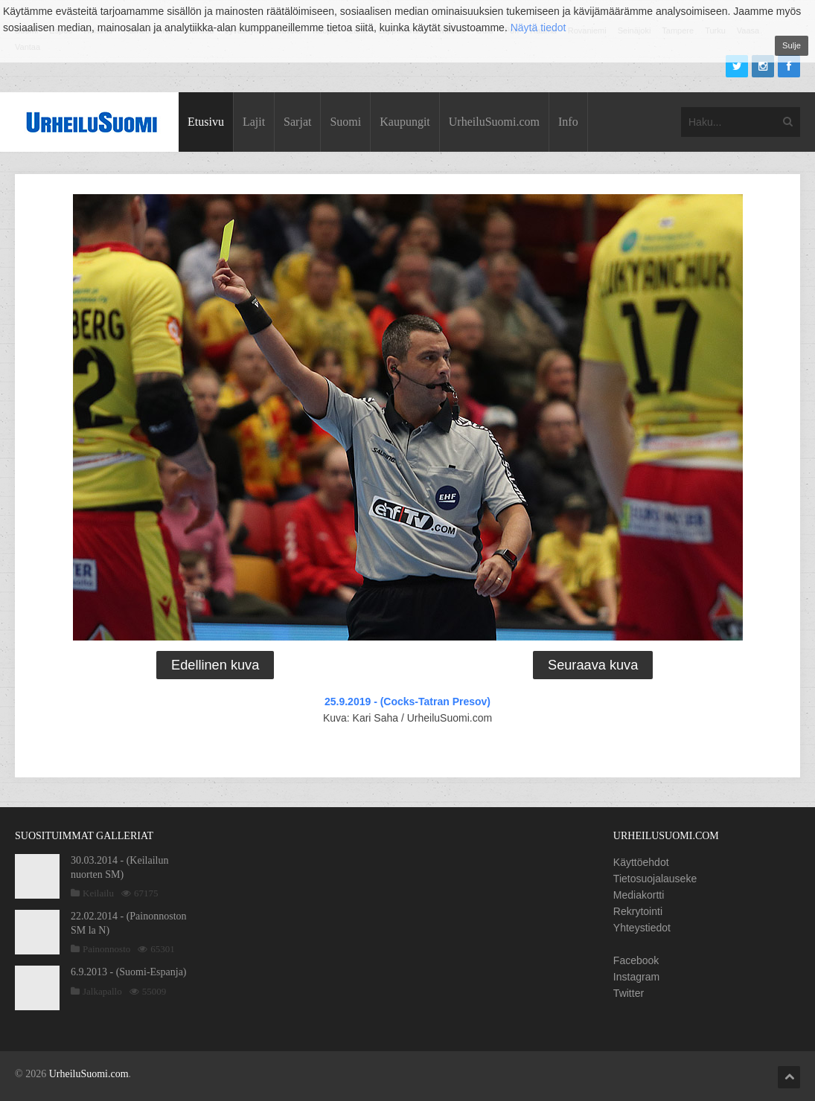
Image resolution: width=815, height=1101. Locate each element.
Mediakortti (638, 895)
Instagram (636, 977)
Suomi (345, 121)
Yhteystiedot (642, 928)
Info (568, 121)
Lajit (254, 121)
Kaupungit (405, 121)
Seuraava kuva (593, 665)
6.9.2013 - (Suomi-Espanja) (129, 972)
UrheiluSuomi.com (494, 121)
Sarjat (297, 121)
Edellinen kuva (215, 665)
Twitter (628, 993)
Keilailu (98, 893)
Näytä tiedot (538, 27)
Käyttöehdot (641, 862)
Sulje (791, 45)
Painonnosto (106, 948)
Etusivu (206, 121)
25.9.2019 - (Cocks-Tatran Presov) (407, 701)
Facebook (636, 960)
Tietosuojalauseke (655, 879)
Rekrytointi (637, 911)
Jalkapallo (102, 991)
